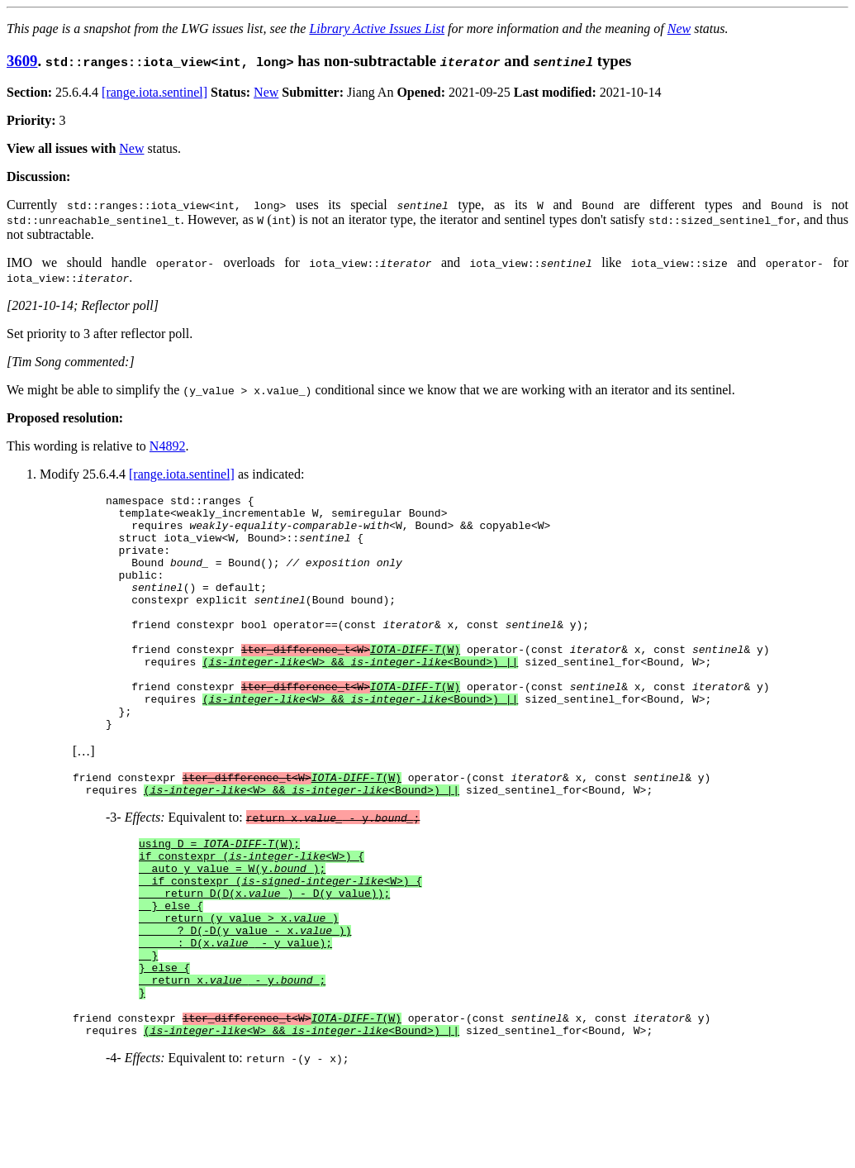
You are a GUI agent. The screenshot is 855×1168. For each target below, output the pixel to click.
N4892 (168, 446)
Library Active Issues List (376, 28)
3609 (22, 60)
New (679, 28)
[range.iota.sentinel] (154, 92)
